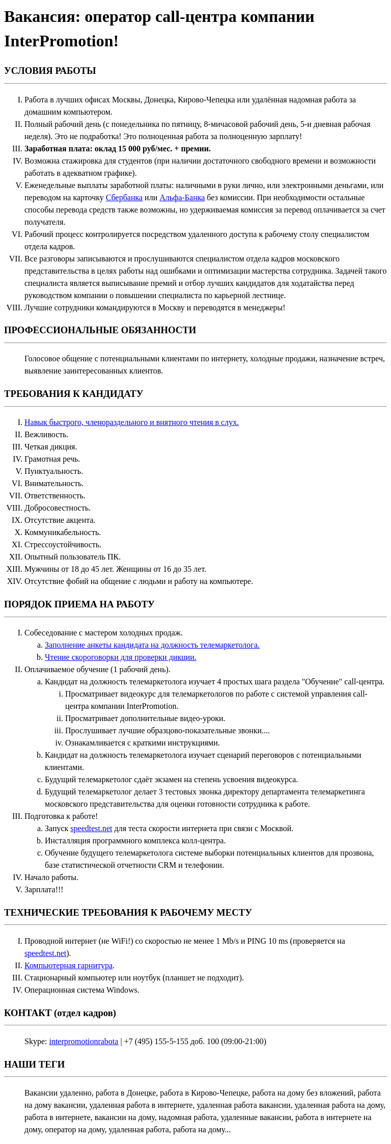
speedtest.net (91, 828)
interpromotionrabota (83, 1041)
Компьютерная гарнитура (68, 965)
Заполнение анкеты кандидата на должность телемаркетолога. (152, 645)
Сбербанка (124, 197)
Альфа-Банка (182, 197)
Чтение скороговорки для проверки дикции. (121, 657)
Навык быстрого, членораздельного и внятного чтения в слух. (131, 422)
